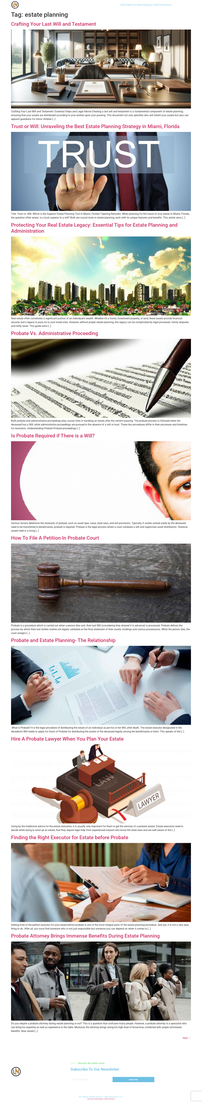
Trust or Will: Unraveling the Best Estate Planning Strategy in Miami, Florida (95, 126)
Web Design (99, 1099)
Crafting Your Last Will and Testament (53, 24)
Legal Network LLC (113, 1096)
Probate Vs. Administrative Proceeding (54, 333)
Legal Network (109, 1099)
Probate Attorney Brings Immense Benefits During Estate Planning (85, 936)
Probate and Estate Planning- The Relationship (63, 640)
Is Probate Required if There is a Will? (53, 436)
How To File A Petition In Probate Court (55, 538)
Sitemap (90, 1099)
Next (187, 1037)
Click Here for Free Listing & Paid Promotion (146, 5)
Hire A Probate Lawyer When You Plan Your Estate (67, 739)
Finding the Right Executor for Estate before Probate (69, 837)
